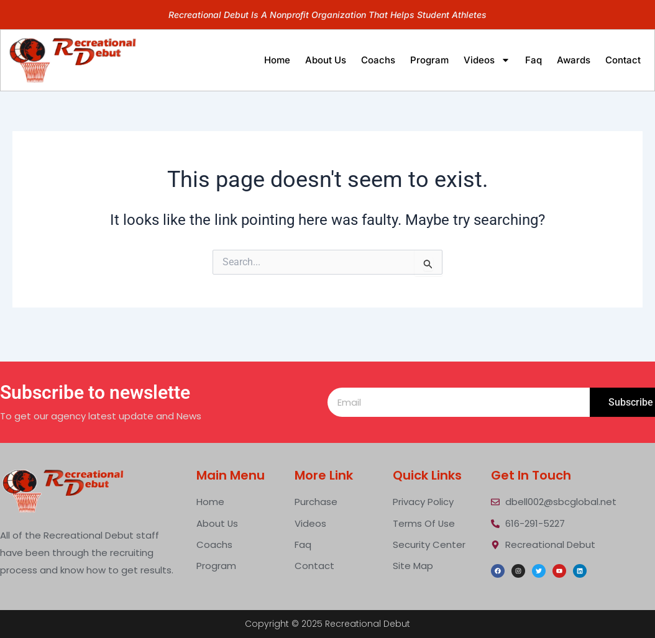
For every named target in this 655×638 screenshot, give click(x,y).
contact (623, 60)
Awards (573, 60)
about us (325, 60)
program (429, 60)
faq (533, 60)
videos (487, 60)
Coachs (378, 60)
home (277, 60)
